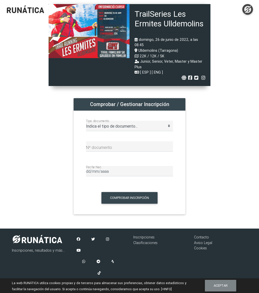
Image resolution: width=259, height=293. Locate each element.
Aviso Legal (203, 242)
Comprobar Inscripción (129, 198)
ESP (145, 72)
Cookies (200, 248)
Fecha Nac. (94, 167)
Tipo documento (98, 121)
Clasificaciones (145, 242)
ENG (157, 72)
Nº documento (99, 147)
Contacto (201, 237)
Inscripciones (144, 237)
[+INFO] (166, 289)
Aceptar (221, 285)
